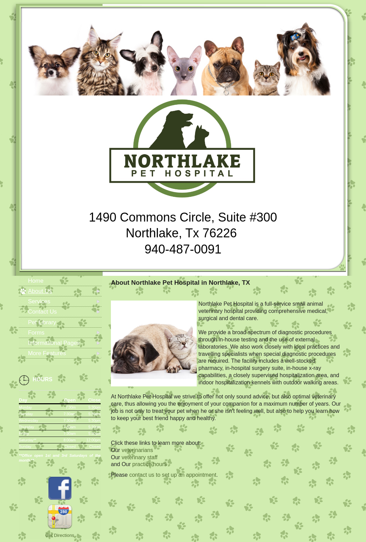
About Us (40, 291)
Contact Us (42, 311)
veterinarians (137, 450)
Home (35, 281)
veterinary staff (140, 457)
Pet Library (42, 322)
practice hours (149, 464)
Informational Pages (54, 343)
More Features (47, 353)
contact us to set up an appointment (172, 475)
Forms (36, 332)
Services (39, 301)
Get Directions (59, 535)
